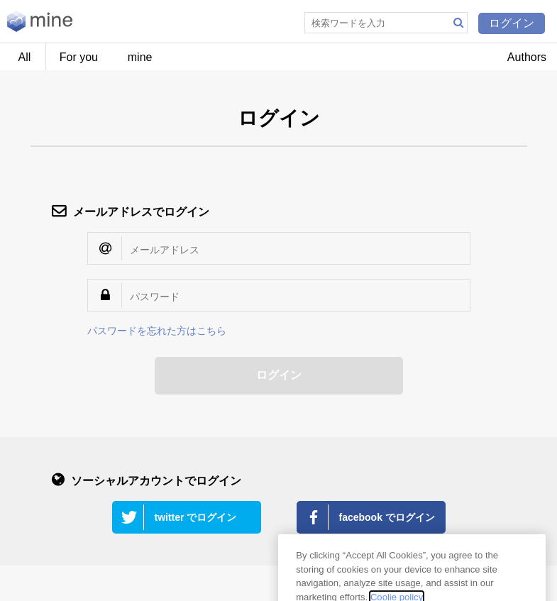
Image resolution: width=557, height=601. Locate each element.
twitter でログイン (196, 517)
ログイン (511, 23)
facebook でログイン (387, 517)
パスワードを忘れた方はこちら (156, 330)
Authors (526, 57)
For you (79, 57)
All (24, 57)
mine (140, 57)
